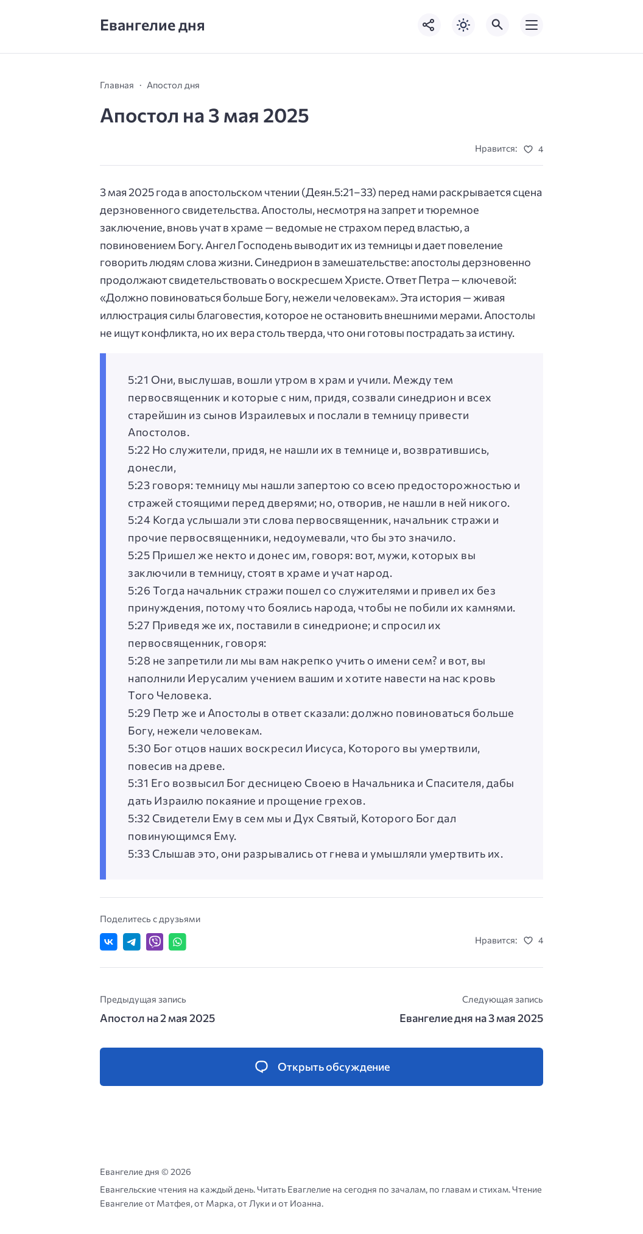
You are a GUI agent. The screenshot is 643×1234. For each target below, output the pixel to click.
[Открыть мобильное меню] (531, 25)
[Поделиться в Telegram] (132, 942)
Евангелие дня (152, 24)
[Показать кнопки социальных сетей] (429, 25)
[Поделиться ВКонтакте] (109, 942)
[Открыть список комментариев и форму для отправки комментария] (321, 1067)
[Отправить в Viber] (155, 942)
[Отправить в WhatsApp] (177, 942)
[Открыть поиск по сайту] (497, 25)
